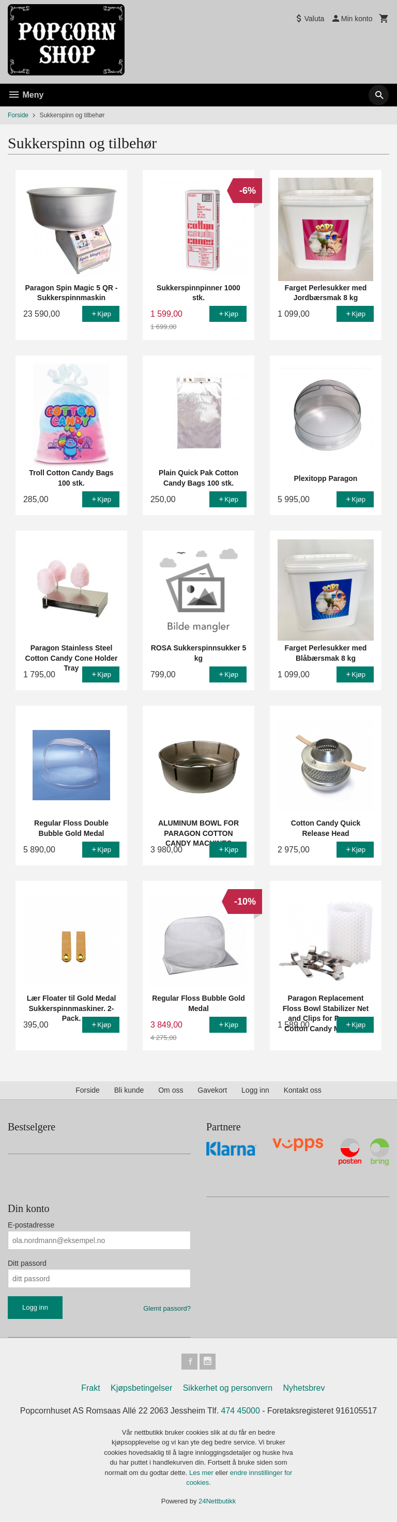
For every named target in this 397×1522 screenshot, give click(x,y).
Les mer (202, 1473)
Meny (25, 94)
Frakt (90, 1388)
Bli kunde (129, 1090)
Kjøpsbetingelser (141, 1388)
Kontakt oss (303, 1090)
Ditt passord (27, 1263)
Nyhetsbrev (304, 1388)
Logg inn (255, 1090)
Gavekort (212, 1090)
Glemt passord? (167, 1308)
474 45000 (241, 1411)
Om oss (170, 1090)
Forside (18, 115)
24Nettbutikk (217, 1501)
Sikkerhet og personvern (227, 1388)
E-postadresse (31, 1225)
